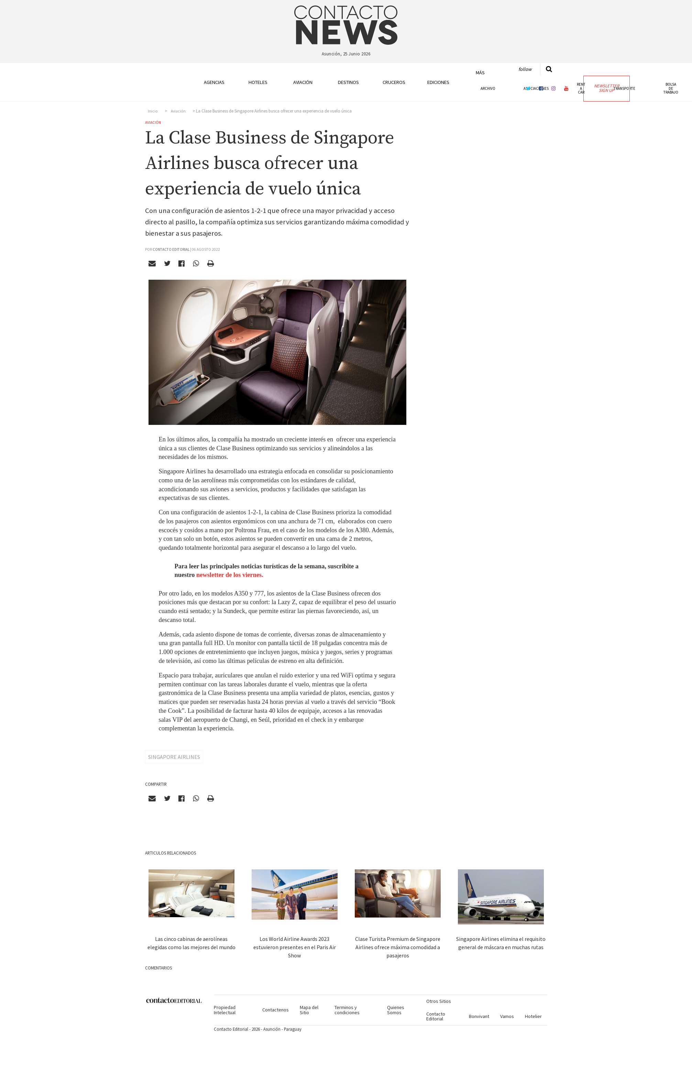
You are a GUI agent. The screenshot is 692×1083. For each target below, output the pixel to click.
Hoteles (258, 82)
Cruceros (394, 82)
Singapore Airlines (174, 756)
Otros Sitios (438, 1001)
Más (480, 72)
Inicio (153, 111)
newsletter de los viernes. (229, 574)
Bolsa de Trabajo (670, 88)
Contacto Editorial (435, 1016)
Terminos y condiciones (347, 1009)
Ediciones (438, 82)
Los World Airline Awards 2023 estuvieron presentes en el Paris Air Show (294, 947)
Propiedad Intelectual (224, 1009)
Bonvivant (479, 1016)
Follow (524, 69)
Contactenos (275, 1010)
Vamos (507, 1016)
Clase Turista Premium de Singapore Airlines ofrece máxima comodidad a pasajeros (397, 947)
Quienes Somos (395, 1009)
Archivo (488, 88)
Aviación (302, 82)
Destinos (348, 82)
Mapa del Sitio (309, 1009)
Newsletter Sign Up (606, 88)
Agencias (214, 82)
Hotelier (533, 1016)
